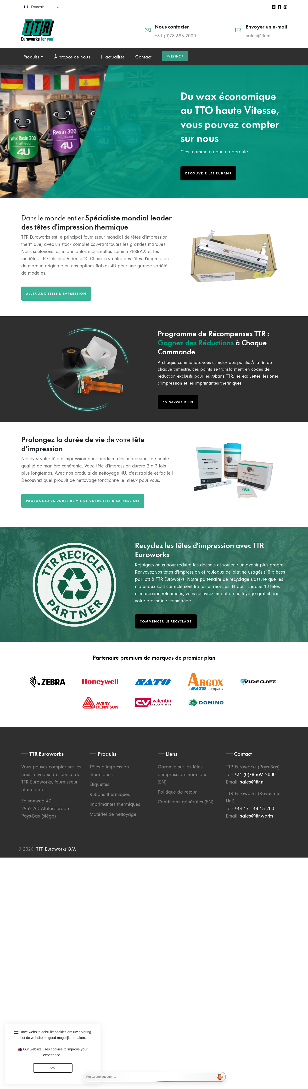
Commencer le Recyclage (166, 621)
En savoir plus (177, 402)
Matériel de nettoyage (113, 814)
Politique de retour (177, 792)
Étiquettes (99, 784)
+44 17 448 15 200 (254, 808)
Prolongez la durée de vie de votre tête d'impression (82, 501)
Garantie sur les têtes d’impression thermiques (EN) (184, 774)
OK (52, 1068)
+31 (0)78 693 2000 (175, 36)
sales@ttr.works (256, 816)
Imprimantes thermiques (115, 804)
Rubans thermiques (110, 794)
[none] (41, 7)
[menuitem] (41, 7)
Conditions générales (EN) (185, 802)
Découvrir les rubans (208, 173)
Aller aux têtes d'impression (56, 293)
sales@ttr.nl (258, 36)
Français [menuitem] (38, 7)
